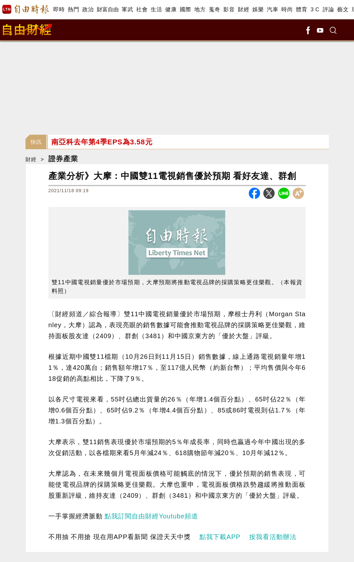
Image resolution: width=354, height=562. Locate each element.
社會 (141, 9)
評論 (328, 9)
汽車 (272, 9)
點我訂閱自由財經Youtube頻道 (151, 516)
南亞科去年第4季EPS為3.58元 (102, 142)
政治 (88, 9)
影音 (229, 9)
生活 (156, 9)
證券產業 (63, 159)
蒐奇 (214, 9)
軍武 (127, 9)
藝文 (343, 9)
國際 (185, 9)
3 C (314, 9)
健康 (171, 9)
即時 (59, 9)
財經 (243, 9)
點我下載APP (219, 536)
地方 (200, 9)
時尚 (287, 9)
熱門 (73, 9)
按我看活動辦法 (273, 536)
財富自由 (107, 9)
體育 (301, 9)
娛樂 (258, 9)
